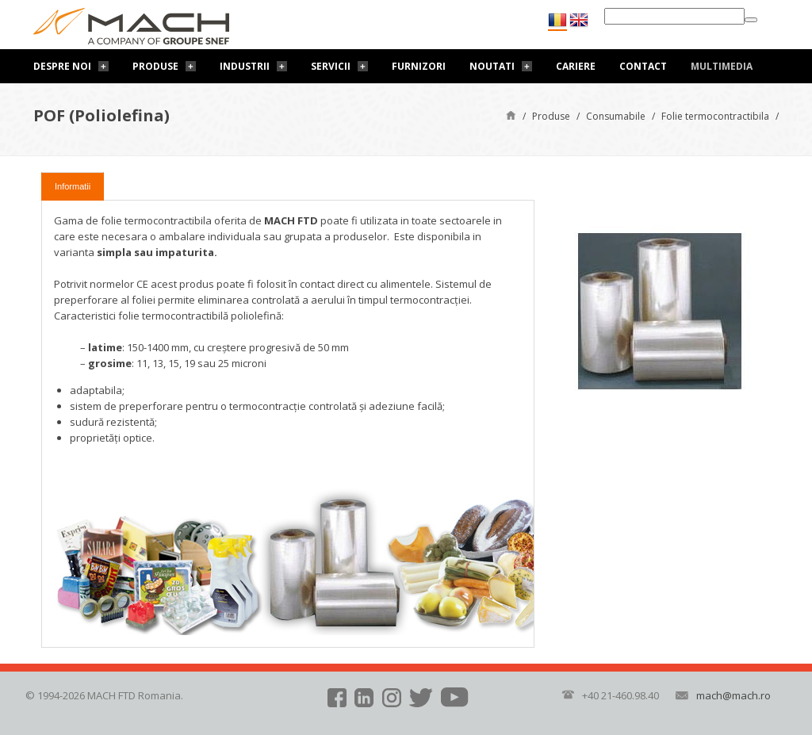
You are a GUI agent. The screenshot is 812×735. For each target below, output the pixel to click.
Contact (643, 66)
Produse (155, 66)
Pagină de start (511, 114)
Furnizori (419, 66)
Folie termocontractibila (715, 116)
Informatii (72, 186)
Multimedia (722, 66)
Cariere (576, 66)
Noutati (492, 66)
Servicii (330, 66)
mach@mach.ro (733, 695)
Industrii (245, 66)
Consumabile (615, 116)
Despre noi (62, 66)
